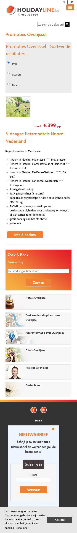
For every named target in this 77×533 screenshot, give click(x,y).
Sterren (16, 74)
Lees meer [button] (22, 527)
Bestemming (15, 262)
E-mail (34, 475)
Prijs (14, 63)
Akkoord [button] (60, 520)
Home (38, 420)
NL (64, 2)
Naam (15, 85)
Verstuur (33, 490)
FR (71, 2)
